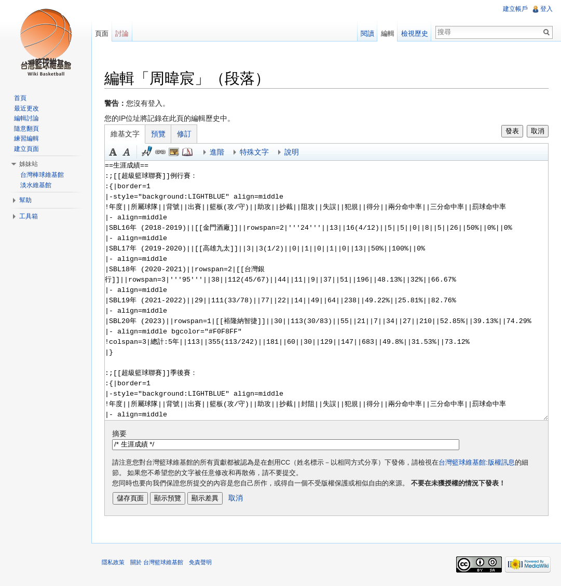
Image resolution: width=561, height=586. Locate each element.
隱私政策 (113, 562)
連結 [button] (160, 152)
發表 (512, 131)
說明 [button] (291, 152)
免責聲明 (200, 562)
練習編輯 (26, 138)
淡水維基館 (35, 185)
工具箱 (28, 216)
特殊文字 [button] (254, 152)
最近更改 (26, 108)
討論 (122, 33)
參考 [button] (187, 152)
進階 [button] (217, 152)
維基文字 (125, 134)
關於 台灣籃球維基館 (156, 562)
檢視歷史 (414, 33)
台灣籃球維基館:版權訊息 (477, 462)
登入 (546, 8)
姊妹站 (28, 164)
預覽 (158, 134)
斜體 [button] (126, 152)
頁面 (101, 33)
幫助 (25, 200)
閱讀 (367, 33)
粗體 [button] (113, 152)
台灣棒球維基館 (42, 174)
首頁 (20, 98)
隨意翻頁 (26, 128)
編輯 (387, 33)
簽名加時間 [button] (147, 152)
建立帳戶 (515, 8)
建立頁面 (26, 148)
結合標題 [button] (174, 152)
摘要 (119, 433)
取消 (537, 131)
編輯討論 (26, 118)
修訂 (184, 134)
